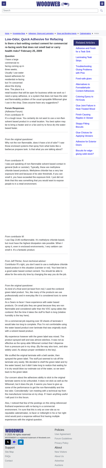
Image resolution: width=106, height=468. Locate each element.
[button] (8, 442)
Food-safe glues (84, 78)
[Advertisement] (55, 23)
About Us (59, 456)
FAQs (7, 456)
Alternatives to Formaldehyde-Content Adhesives (85, 87)
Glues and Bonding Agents (66, 33)
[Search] (50, 10)
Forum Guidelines (63, 438)
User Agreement (63, 434)
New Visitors (61, 452)
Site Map (9, 452)
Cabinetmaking (85, 33)
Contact (9, 461)
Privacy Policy (61, 443)
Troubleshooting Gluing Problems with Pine (84, 69)
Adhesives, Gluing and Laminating (41, 33)
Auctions (59, 465)
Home (7, 33)
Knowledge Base (19, 33)
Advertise (59, 461)
